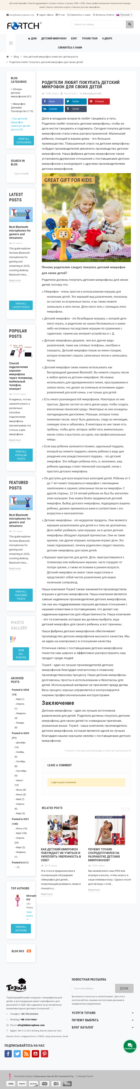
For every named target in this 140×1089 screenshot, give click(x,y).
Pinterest (99, 101)
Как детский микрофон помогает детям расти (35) (20, 124)
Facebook (8, 1053)
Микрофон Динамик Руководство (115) (21, 107)
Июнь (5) (21, 794)
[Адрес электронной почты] (93, 988)
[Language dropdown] (124, 15)
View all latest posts (20, 305)
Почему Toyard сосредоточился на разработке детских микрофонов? (104, 855)
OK (124, 988)
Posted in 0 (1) (20, 862)
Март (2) (20, 813)
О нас (60, 14)
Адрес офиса (44, 14)
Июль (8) (21, 789)
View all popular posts (21, 455)
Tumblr (75, 109)
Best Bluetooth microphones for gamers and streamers (20, 232)
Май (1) (20, 699)
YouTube (35, 1053)
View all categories (23, 140)
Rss (26, 1053)
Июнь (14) (21, 828)
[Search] (102, 24)
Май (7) (20, 799)
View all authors (21, 928)
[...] (51, 1008)
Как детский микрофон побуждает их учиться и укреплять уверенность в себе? (61, 855)
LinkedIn (53, 109)
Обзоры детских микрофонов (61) (21, 93)
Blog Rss (21, 951)
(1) (18, 867)
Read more (15, 280)
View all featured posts (21, 595)
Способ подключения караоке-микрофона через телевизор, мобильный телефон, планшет (21, 376)
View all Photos (21, 654)
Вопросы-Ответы (103, 14)
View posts (28, 914)
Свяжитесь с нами (79, 14)
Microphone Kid (28, 897)
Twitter (75, 101)
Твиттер (17, 1053)
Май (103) (21, 833)
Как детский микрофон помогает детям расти (103, 750)
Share (52, 101)
